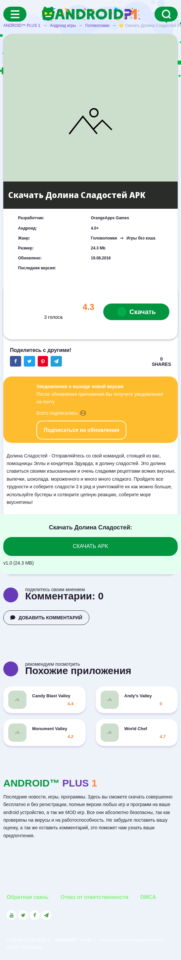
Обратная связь (28, 897)
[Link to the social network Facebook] (35, 915)
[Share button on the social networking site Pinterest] (43, 361)
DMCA (148, 897)
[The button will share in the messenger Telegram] (56, 361)
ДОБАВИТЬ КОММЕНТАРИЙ (46, 617)
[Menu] (14, 14)
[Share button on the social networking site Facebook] (15, 361)
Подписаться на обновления (81, 430)
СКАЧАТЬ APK (90, 546)
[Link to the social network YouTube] (12, 915)
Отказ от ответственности (94, 897)
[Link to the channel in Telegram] (46, 915)
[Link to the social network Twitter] (23, 915)
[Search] (166, 14)
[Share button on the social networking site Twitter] (29, 361)
